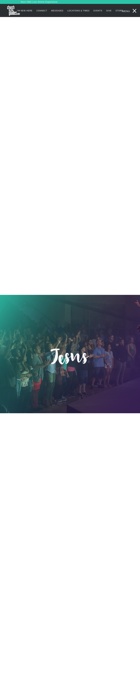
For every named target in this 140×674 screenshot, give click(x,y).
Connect (41, 11)
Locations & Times (78, 11)
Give (109, 11)
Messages (57, 11)
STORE (119, 11)
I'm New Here (25, 11)
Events (97, 11)
